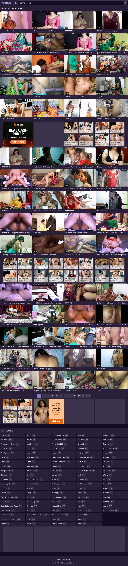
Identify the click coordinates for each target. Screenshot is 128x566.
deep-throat (8, 510)
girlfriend (32, 483)
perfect (82, 461)
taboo (82, 519)
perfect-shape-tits (86, 470)
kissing (56, 452)
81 (83, 396)
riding (82, 492)
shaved (83, 514)
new (56, 510)
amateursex (7, 452)
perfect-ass (84, 466)
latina (56, 466)
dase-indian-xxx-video (11, 505)
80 (79, 396)
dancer (5, 501)
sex (81, 501)
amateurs (6, 448)
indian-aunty (59, 439)
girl (30, 475)
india (31, 519)
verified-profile (110, 448)
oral (81, 435)
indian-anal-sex (60, 435)
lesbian (57, 470)
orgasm (83, 439)
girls (30, 488)
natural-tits (58, 505)
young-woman (110, 510)
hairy (30, 497)
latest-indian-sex (61, 457)
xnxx (107, 483)
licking (57, 475)
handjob (31, 505)
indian (31, 523)
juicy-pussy (58, 448)
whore (107, 475)
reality (82, 488)
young (107, 505)
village (107, 452)
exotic (30, 448)
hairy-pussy (32, 501)
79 (74, 396)
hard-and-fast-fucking (36, 514)
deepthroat (7, 514)
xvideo (108, 488)
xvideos (108, 492)
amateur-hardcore (10, 444)
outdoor (83, 448)
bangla (6, 466)
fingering (32, 466)
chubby (5, 488)
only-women (59, 523)
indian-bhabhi (59, 444)
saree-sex (83, 497)
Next (88, 396)
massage (57, 492)
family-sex (32, 457)
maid (56, 479)
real (81, 475)
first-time (32, 470)
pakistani (83, 452)
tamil (82, 523)
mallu (56, 488)
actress (5, 435)
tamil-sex (109, 435)
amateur (7, 439)
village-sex (109, 457)
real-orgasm (85, 483)
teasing (108, 444)
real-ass (83, 479)
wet (106, 466)
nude (56, 519)
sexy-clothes (84, 510)
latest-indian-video (61, 461)
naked (56, 501)
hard (30, 510)
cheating (6, 479)
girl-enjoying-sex (34, 479)
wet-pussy (109, 470)
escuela (31, 439)
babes (5, 461)
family (31, 452)
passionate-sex (85, 457)
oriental (83, 444)
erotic (30, 435)
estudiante (32, 444)
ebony (5, 523)
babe (5, 457)
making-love (58, 483)
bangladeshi (7, 470)
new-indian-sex (60, 514)
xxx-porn (108, 501)
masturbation (59, 497)
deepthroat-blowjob (10, 519)
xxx (106, 497)
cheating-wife (8, 483)
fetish (30, 461)
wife (107, 479)
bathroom (6, 475)
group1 (31, 492)
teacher (108, 439)
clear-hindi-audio (9, 497)
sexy (82, 505)
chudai (6, 492)
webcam (108, 461)
